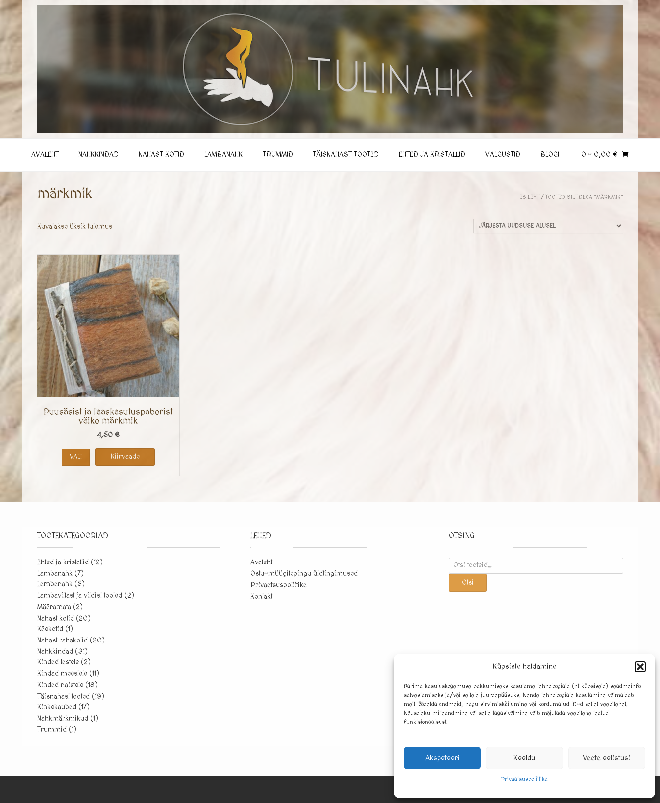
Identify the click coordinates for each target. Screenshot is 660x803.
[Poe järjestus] (548, 226)
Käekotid (50, 629)
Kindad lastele (58, 662)
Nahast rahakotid (62, 640)
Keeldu (524, 758)
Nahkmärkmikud (62, 719)
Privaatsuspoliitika (524, 779)
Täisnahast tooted (346, 155)
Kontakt (261, 597)
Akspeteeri (442, 758)
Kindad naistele (60, 685)
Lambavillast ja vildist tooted (79, 596)
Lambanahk (223, 155)
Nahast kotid (161, 155)
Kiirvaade (125, 457)
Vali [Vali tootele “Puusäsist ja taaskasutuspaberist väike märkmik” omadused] (76, 456)
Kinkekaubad (56, 707)
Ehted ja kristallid (432, 155)
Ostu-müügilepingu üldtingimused (304, 574)
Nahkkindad (98, 155)
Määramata (54, 607)
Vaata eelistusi (606, 758)
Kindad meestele (62, 674)
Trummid (278, 155)
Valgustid (502, 155)
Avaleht (45, 155)
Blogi (549, 155)
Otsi (468, 583)
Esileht (529, 197)
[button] (640, 667)
